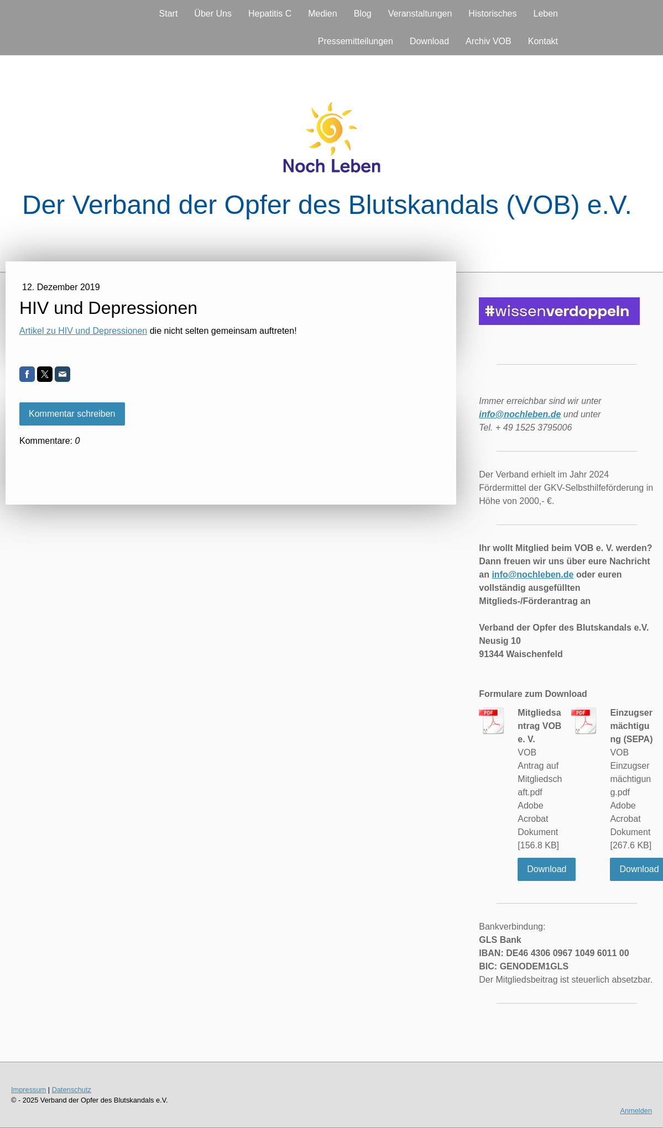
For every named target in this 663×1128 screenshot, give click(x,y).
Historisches (492, 13)
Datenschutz (71, 1089)
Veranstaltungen (420, 13)
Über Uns (213, 13)
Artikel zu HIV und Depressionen (83, 330)
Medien (322, 13)
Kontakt (543, 41)
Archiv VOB (488, 41)
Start (168, 13)
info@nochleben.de (532, 574)
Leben (546, 13)
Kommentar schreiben (72, 413)
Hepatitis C (269, 13)
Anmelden (636, 1110)
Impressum (28, 1089)
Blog (363, 13)
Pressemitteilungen (355, 41)
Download (429, 41)
